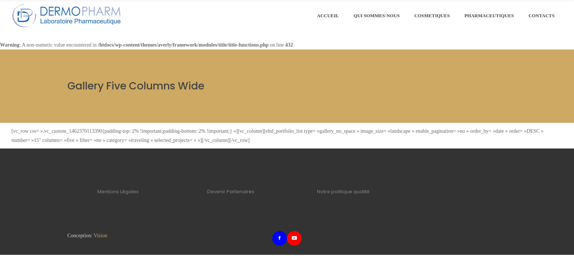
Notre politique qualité (343, 191)
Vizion (100, 235)
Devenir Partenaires (230, 191)
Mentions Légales (118, 191)
